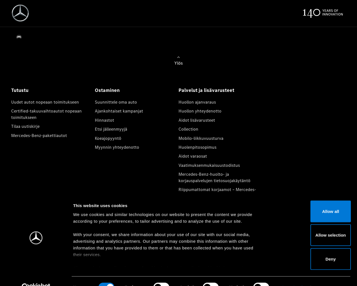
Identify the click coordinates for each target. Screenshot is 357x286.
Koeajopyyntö (108, 138)
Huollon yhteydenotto (199, 111)
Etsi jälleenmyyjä (111, 129)
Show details (292, 275)
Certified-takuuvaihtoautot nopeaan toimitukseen (46, 114)
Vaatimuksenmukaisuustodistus (209, 165)
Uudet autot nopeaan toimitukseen (45, 102)
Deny (310, 246)
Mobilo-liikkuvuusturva (200, 138)
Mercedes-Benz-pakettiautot (39, 135)
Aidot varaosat (192, 156)
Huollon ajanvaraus (197, 102)
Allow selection (310, 223)
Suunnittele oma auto (116, 102)
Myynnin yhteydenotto (117, 147)
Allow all (310, 199)
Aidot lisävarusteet (196, 120)
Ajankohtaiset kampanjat (119, 111)
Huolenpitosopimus (197, 147)
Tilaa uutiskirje (25, 126)
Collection (188, 129)
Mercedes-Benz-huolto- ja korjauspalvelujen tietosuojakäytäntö (214, 177)
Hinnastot (104, 120)
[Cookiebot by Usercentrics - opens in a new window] (36, 275)
